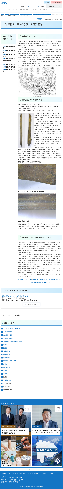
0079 (4, 50)
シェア (35, 19)
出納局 (5, 370)
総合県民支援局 (7, 335)
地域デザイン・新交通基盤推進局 (12, 341)
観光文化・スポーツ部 (14, 14)
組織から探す (9, 323)
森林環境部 (6, 354)
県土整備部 (6, 367)
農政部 (5, 364)
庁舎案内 (4, 474)
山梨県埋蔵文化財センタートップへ (40, 282)
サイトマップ (12, 474)
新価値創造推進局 (8, 338)
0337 (4, 67)
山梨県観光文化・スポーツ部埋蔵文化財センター (16, 296)
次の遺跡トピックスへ (24, 279)
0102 (4, 54)
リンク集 (51, 474)
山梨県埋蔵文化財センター (26, 14)
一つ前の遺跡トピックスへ (53, 279)
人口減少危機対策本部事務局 (11, 328)
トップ (2, 14)
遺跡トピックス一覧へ (38, 279)
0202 (4, 59)
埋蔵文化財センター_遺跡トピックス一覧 (42, 14)
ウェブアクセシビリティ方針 (39, 474)
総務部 (5, 345)
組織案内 (7, 14)
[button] (56, 2)
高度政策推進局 (7, 332)
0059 (4, 46)
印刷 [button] (40, 19)
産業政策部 (6, 357)
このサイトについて (24, 474)
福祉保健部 (6, 351)
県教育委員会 (7, 380)
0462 (4, 69)
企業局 (5, 374)
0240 (4, 65)
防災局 (5, 348)
